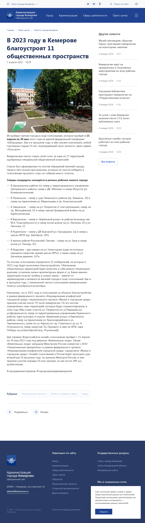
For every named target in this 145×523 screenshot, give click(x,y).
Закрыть (103, 511)
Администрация (68, 15)
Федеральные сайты (107, 470)
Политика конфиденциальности (66, 509)
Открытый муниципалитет (65, 488)
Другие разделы (60, 492)
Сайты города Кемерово (23, 4)
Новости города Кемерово (46, 30)
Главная (10, 30)
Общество (57, 479)
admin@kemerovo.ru (18, 491)
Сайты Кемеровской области (112, 465)
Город (49, 15)
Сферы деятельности (95, 15)
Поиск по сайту (121, 4)
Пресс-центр (120, 15)
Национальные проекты (64, 483)
